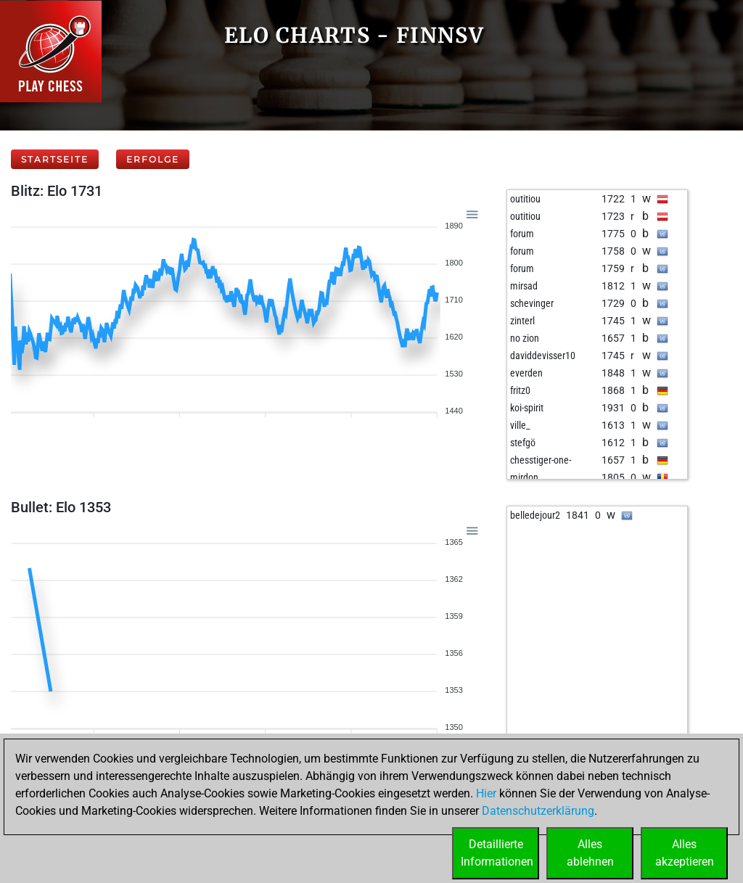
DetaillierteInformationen (497, 852)
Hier (486, 793)
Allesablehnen (590, 852)
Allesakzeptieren (684, 852)
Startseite (55, 159)
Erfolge (152, 159)
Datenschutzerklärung (538, 811)
